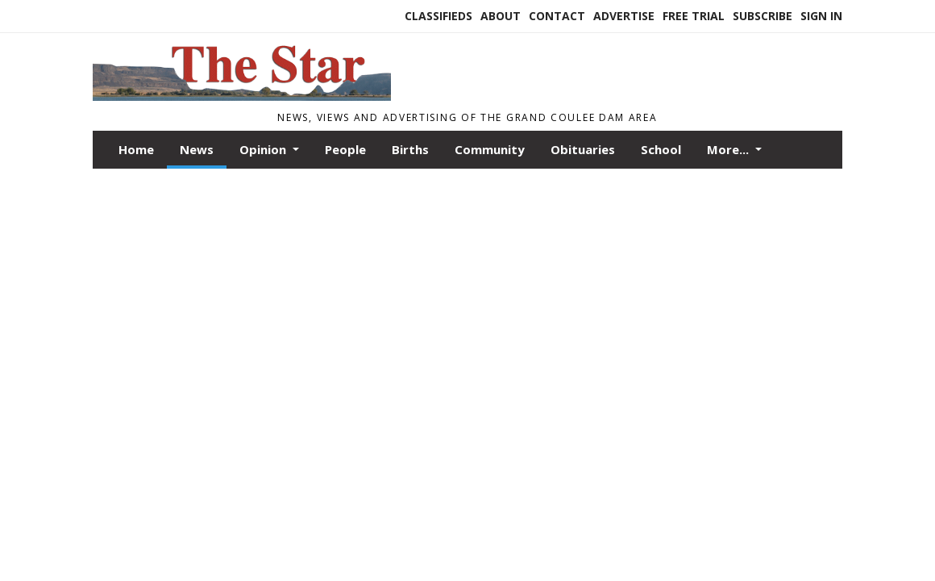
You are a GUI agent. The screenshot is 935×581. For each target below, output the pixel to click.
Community (490, 149)
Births (410, 149)
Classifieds (438, 15)
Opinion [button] (264, 149)
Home (136, 149)
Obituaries (583, 149)
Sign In (821, 15)
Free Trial (694, 15)
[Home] (242, 96)
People (345, 149)
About (500, 15)
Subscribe (762, 15)
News (197, 149)
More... (729, 149)
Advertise (623, 15)
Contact (557, 15)
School (661, 149)
